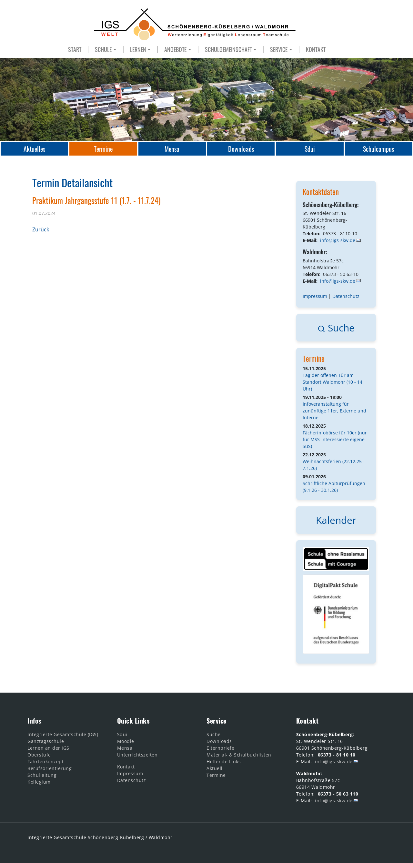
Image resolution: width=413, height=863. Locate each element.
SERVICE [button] (278, 49)
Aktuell (214, 768)
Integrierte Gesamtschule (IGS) (62, 734)
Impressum (315, 296)
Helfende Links (223, 761)
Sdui (122, 734)
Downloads (219, 741)
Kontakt (126, 767)
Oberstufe (39, 755)
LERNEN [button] (138, 49)
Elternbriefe (220, 748)
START (74, 49)
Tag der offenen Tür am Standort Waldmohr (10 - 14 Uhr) (332, 382)
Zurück (40, 229)
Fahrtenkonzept (45, 761)
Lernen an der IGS (48, 748)
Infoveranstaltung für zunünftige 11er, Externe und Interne (334, 411)
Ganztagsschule (45, 741)
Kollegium (39, 782)
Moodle (125, 741)
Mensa (125, 748)
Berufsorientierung (49, 768)
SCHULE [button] (103, 49)
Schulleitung (41, 775)
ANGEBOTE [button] (175, 49)
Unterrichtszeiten (137, 755)
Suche (336, 327)
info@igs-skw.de (337, 240)
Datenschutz (345, 296)
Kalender (336, 520)
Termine (314, 358)
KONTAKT (316, 49)
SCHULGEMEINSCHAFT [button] (228, 49)
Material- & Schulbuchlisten (238, 755)
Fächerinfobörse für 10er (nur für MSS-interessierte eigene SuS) (335, 439)
